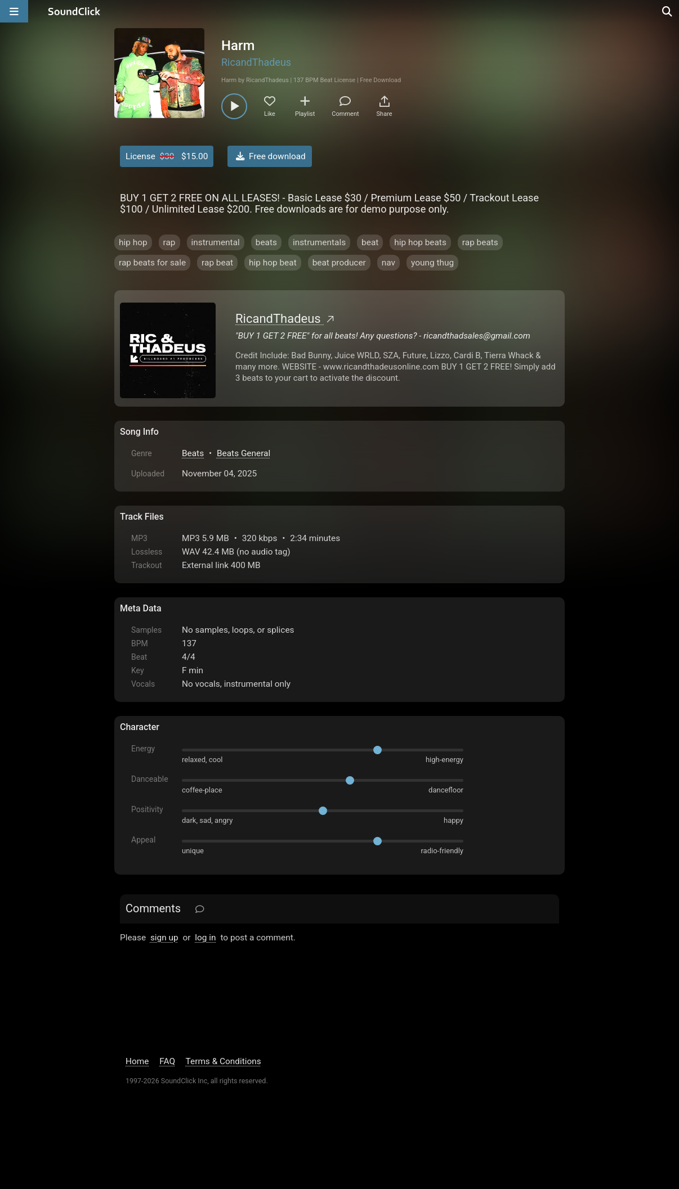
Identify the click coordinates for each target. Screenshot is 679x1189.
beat (369, 242)
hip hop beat (273, 263)
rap (169, 242)
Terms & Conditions (223, 1061)
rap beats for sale (152, 263)
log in (205, 938)
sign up (164, 938)
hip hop (133, 242)
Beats (193, 453)
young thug (432, 263)
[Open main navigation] (14, 11)
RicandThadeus (256, 62)
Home (137, 1061)
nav (388, 263)
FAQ (167, 1061)
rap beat (217, 263)
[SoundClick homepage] (74, 11)
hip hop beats (420, 242)
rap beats (480, 242)
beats (266, 242)
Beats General (243, 453)
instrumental (215, 242)
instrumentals (319, 242)
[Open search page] (667, 11)
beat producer (339, 263)
